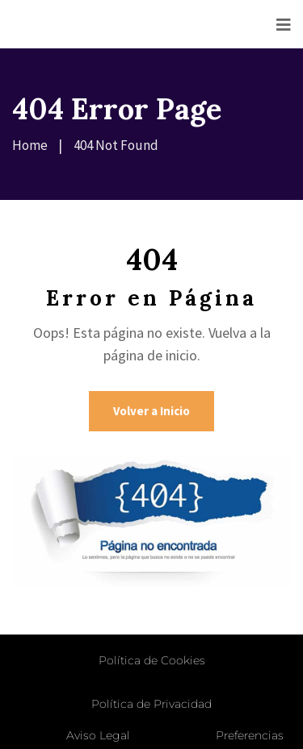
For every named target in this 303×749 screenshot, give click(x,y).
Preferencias (250, 735)
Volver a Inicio (151, 410)
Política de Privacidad (151, 704)
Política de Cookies (152, 660)
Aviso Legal (98, 735)
